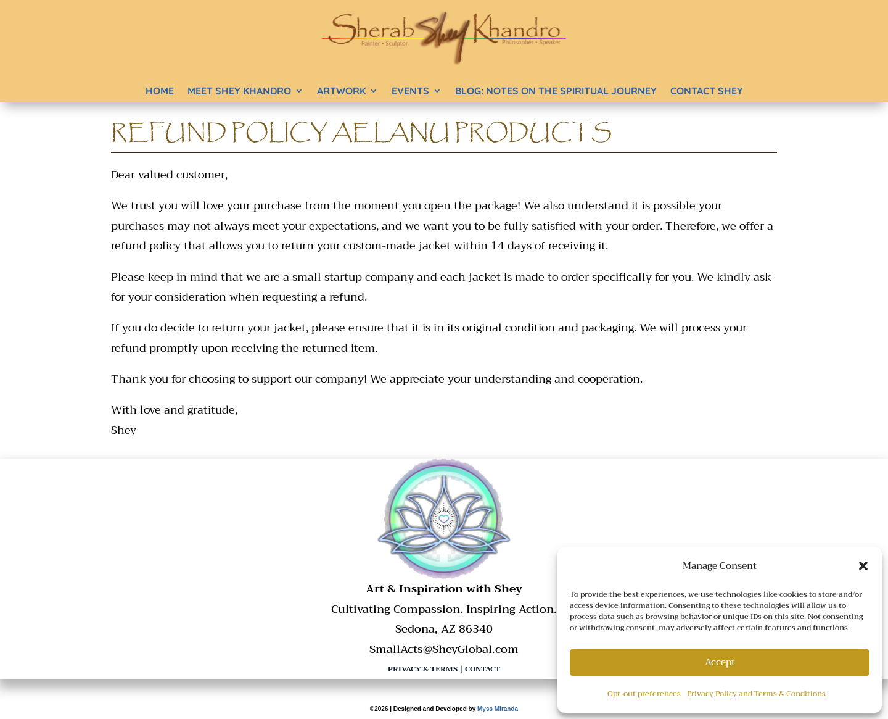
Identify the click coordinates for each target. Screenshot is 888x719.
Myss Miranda (497, 708)
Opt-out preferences (644, 694)
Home (160, 91)
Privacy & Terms (423, 669)
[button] (863, 566)
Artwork (341, 91)
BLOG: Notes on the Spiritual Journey (556, 91)
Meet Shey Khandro (239, 91)
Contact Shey (706, 91)
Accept (720, 662)
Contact (482, 669)
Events (410, 91)
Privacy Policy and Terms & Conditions (756, 694)
